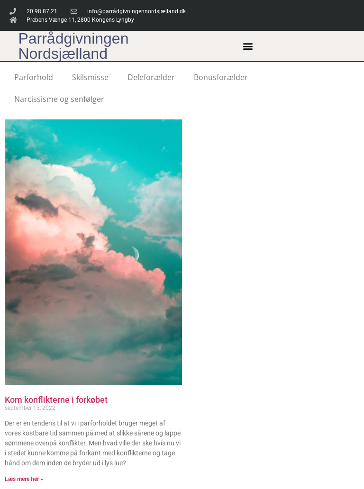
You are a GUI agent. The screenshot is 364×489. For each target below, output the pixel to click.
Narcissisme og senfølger (59, 99)
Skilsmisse (90, 77)
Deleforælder (151, 77)
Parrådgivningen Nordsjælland (73, 46)
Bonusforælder (221, 77)
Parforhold (33, 77)
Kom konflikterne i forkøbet (56, 400)
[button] (248, 46)
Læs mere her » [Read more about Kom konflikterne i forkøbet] (24, 479)
